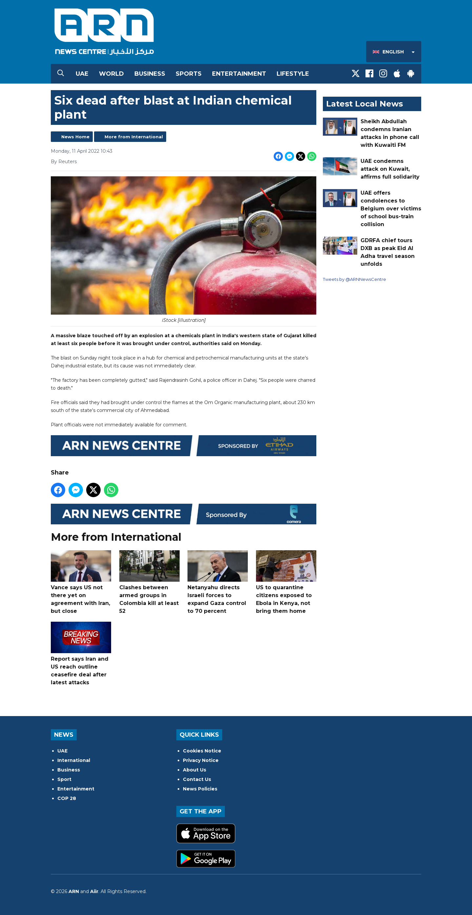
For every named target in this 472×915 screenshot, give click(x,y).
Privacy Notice (201, 760)
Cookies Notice (202, 751)
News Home (75, 136)
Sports (189, 73)
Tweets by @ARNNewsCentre (354, 279)
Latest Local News (364, 103)
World (111, 73)
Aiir (94, 891)
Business (149, 73)
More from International (134, 136)
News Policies (200, 789)
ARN (74, 891)
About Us (194, 770)
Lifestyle (293, 73)
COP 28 (66, 798)
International (73, 760)
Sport (64, 779)
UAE (82, 73)
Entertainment (239, 73)
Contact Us (197, 779)
